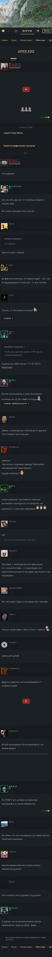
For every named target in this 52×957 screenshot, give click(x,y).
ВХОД (47, 31)
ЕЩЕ (26, 153)
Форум (27, 31)
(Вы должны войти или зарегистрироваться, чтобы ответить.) (26, 939)
